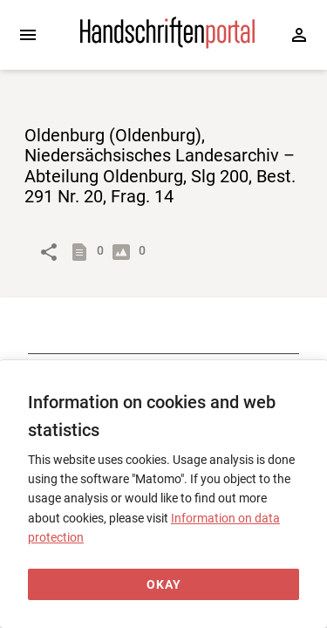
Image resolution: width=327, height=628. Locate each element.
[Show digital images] (125, 252)
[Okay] (163, 585)
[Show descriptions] (83, 252)
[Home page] (167, 44)
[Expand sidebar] (28, 35)
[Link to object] (49, 252)
